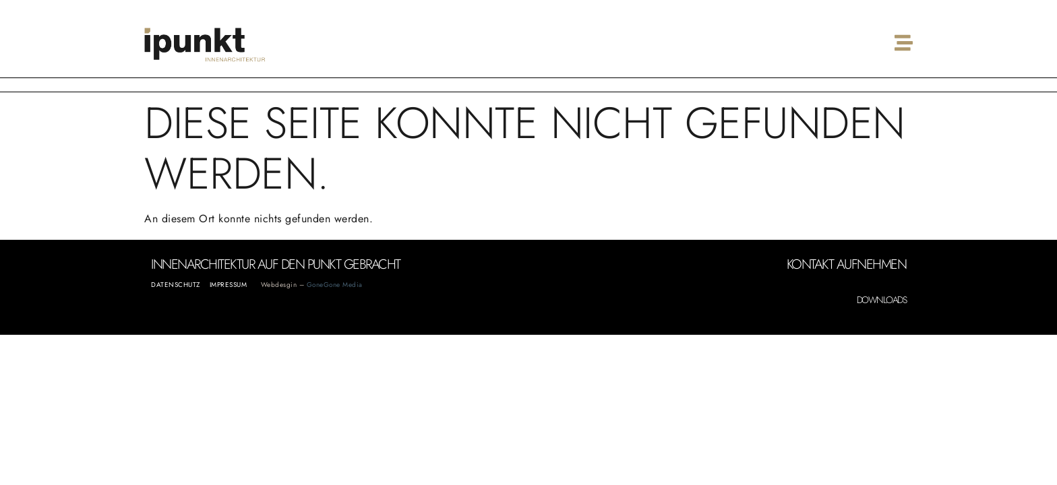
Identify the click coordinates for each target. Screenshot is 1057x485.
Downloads (882, 299)
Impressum (228, 285)
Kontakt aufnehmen (847, 264)
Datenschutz (175, 285)
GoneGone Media (335, 285)
